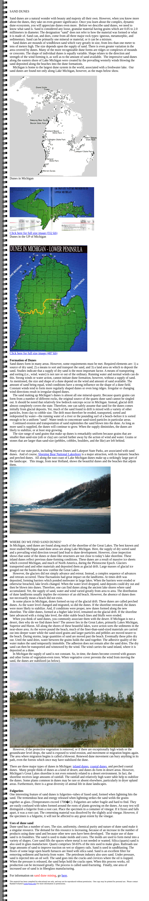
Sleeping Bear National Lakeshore (59, 454)
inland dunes (80, 766)
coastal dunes (98, 766)
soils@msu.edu (30, 884)
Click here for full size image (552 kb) (33, 233)
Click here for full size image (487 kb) (48, 352)
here (64, 875)
